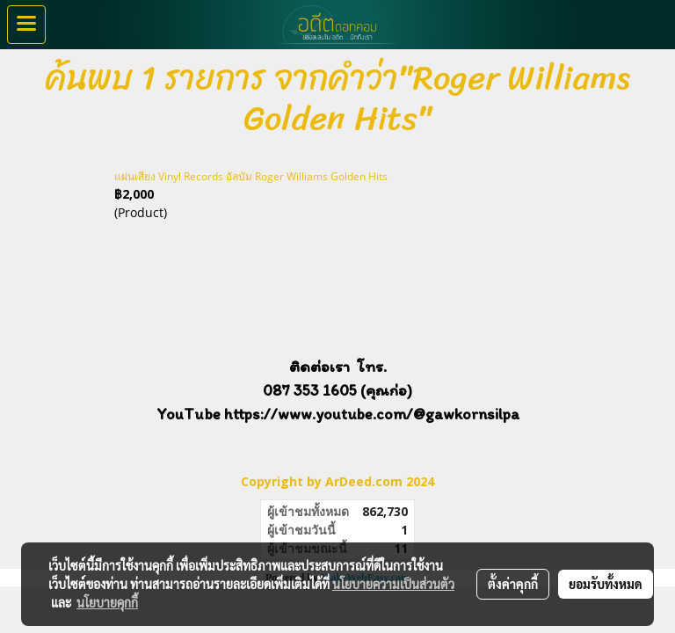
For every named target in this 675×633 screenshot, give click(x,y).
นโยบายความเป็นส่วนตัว (393, 584)
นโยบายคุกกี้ (107, 602)
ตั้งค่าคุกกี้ (513, 584)
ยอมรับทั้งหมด (605, 584)
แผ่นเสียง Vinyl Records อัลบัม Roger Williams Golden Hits (251, 176)
